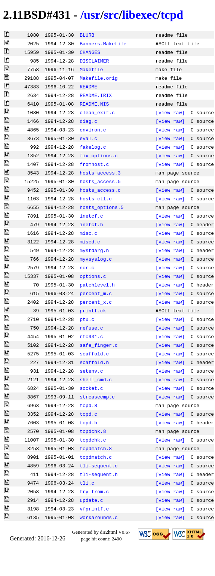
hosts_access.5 (100, 181)
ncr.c (87, 267)
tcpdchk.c (93, 439)
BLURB (87, 34)
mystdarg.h (94, 250)
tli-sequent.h (98, 474)
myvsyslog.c (96, 258)
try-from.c (94, 491)
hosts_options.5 (101, 207)
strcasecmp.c (97, 396)
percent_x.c (96, 301)
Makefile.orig (98, 78)
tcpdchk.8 (93, 431)
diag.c (88, 121)
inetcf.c (91, 215)
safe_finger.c (98, 345)
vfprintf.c (94, 508)
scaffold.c (94, 353)
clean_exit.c (97, 112)
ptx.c (87, 319)
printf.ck (93, 310)
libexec (139, 14)
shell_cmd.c (96, 379)
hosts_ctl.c (96, 198)
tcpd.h (88, 422)
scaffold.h (94, 362)
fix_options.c (98, 155)
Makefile (91, 69)
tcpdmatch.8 (96, 448)
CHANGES (90, 52)
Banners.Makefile (103, 43)
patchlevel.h (97, 284)
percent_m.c (96, 293)
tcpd (172, 14)
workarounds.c (98, 517)
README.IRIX (96, 95)
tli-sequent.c (98, 465)
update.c (91, 500)
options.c (93, 276)
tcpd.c (88, 413)
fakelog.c (93, 146)
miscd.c (90, 241)
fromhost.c (94, 164)
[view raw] (170, 112)
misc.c (88, 233)
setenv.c (91, 370)
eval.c (88, 138)
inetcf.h (91, 224)
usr (92, 14)
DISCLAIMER (94, 60)
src (111, 14)
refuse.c (91, 327)
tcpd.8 (88, 405)
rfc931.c (91, 336)
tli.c (87, 482)
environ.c (93, 129)
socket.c (91, 388)
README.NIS (94, 103)
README (88, 86)
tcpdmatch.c (96, 457)
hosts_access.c (100, 190)
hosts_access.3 (100, 172)
